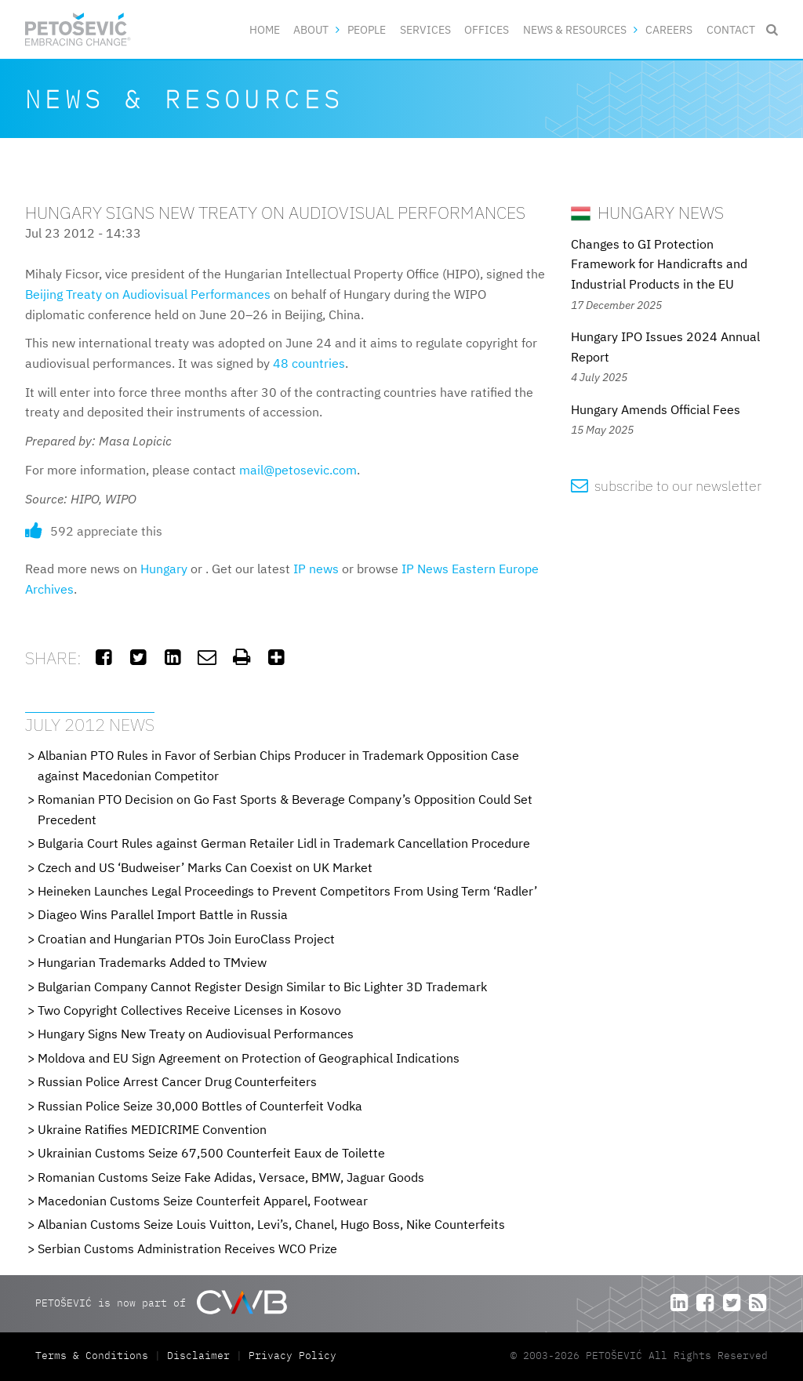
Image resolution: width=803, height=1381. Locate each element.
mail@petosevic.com (298, 470)
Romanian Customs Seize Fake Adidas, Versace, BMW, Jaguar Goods (231, 1177)
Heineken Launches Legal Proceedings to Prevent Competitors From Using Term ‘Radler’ (287, 891)
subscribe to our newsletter (666, 486)
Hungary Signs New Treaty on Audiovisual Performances (196, 1033)
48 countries (309, 363)
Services (425, 29)
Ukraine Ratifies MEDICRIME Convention (152, 1129)
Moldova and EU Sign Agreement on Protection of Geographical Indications (249, 1058)
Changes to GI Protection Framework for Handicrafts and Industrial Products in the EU (659, 264)
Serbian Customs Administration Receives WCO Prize (187, 1248)
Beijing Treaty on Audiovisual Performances (148, 294)
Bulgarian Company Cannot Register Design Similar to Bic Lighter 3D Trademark (262, 986)
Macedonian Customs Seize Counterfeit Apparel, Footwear (203, 1200)
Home (264, 29)
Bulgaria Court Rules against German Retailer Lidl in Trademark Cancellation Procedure (284, 843)
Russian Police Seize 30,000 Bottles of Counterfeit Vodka (200, 1106)
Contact (731, 29)
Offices (486, 29)
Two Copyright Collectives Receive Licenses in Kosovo (189, 1010)
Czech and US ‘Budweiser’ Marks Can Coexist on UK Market (205, 867)
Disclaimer (198, 1355)
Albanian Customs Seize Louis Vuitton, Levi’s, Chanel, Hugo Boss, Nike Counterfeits (271, 1224)
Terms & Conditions (94, 1355)
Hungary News (647, 212)
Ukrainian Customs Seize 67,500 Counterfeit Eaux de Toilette (211, 1153)
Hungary (163, 568)
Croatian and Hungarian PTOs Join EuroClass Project (186, 939)
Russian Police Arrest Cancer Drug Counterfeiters (177, 1081)
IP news (316, 568)
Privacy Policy (292, 1355)
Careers (668, 29)
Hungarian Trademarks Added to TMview (152, 962)
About (311, 29)
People (366, 29)
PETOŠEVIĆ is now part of (161, 1302)
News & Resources (575, 29)
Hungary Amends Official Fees (655, 409)
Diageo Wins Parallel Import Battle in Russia (163, 914)
